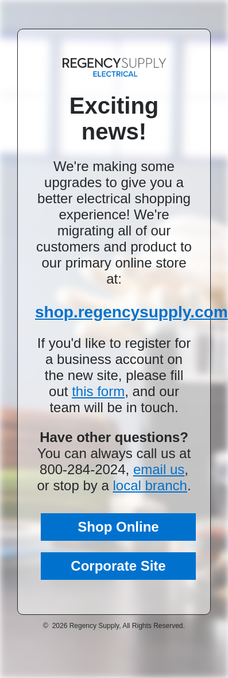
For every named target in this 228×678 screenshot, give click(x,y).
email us (158, 469)
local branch (150, 485)
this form (98, 391)
